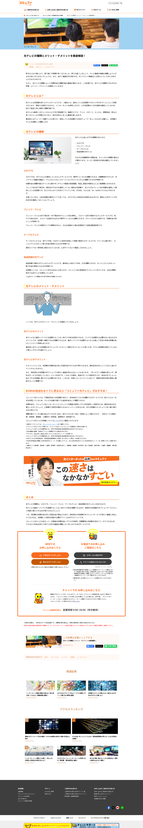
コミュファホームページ (50, 424)
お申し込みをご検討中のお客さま (103, 791)
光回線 (31, 67)
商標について (69, 818)
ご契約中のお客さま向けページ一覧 (75, 791)
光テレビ (39, 67)
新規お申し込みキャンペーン (102, 794)
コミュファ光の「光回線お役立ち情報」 (53, 15)
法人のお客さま (22, 799)
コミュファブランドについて (26, 794)
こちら (56, 420)
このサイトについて (55, 818)
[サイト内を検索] (115, 3)
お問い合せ (48, 794)
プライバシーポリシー (39, 818)
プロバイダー (55, 657)
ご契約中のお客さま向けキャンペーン (75, 794)
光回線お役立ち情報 (100, 799)
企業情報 (20, 791)
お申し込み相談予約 (95, 555)
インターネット (49, 67)
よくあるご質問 (49, 791)
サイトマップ (82, 818)
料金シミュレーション (100, 796)
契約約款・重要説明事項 (72, 796)
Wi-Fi (46, 657)
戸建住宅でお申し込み (52, 555)
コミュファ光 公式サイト (32, 15)
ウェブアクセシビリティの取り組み (100, 818)
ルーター (64, 657)
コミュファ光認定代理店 (25, 801)
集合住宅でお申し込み (52, 562)
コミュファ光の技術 (23, 796)
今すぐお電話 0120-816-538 (94, 562)
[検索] (121, 3)
